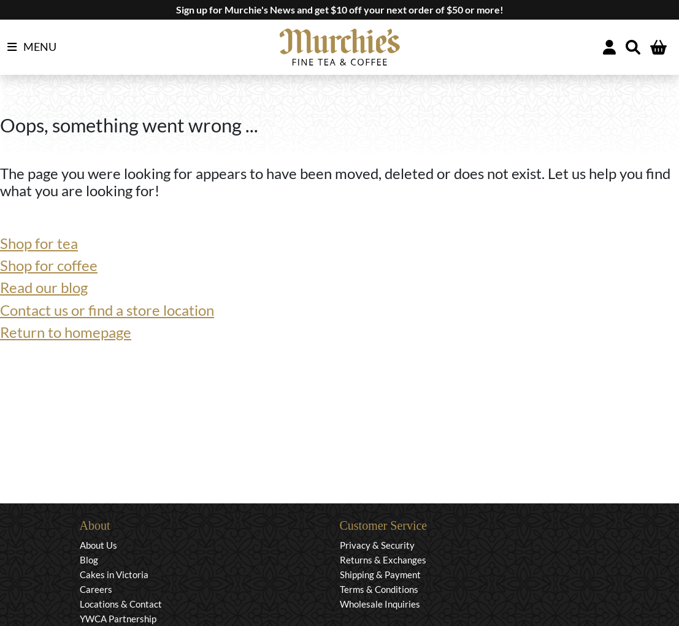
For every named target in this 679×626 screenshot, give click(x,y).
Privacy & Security (377, 545)
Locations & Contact (121, 603)
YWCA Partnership (118, 618)
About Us (98, 545)
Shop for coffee (49, 265)
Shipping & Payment (380, 574)
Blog (89, 559)
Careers (96, 589)
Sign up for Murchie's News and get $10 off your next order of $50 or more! (340, 9)
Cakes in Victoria (114, 574)
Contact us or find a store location (107, 310)
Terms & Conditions (379, 589)
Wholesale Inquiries (380, 603)
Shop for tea (39, 243)
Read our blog (44, 287)
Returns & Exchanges (383, 559)
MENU (31, 47)
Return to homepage (65, 332)
